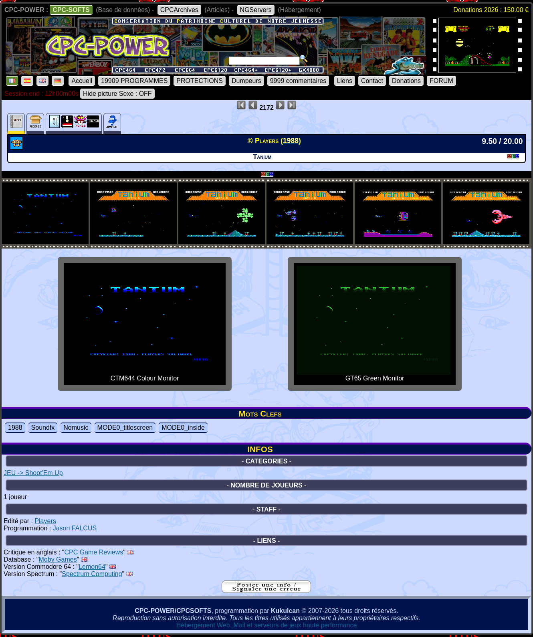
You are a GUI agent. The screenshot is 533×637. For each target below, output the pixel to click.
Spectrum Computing (92, 573)
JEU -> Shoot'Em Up (33, 472)
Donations (406, 80)
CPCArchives (179, 9)
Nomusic (75, 427)
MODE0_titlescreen (125, 427)
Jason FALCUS (75, 528)
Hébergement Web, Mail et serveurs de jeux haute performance (266, 625)
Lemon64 (92, 566)
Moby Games (58, 559)
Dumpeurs (246, 80)
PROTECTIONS (199, 80)
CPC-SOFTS (70, 9)
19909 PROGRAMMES (134, 80)
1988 (15, 427)
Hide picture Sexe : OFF (117, 93)
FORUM (441, 80)
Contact (372, 80)
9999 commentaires (298, 80)
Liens (344, 80)
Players (45, 521)
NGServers (256, 9)
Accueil (81, 80)
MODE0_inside (183, 427)
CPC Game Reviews (94, 552)
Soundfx (43, 427)
